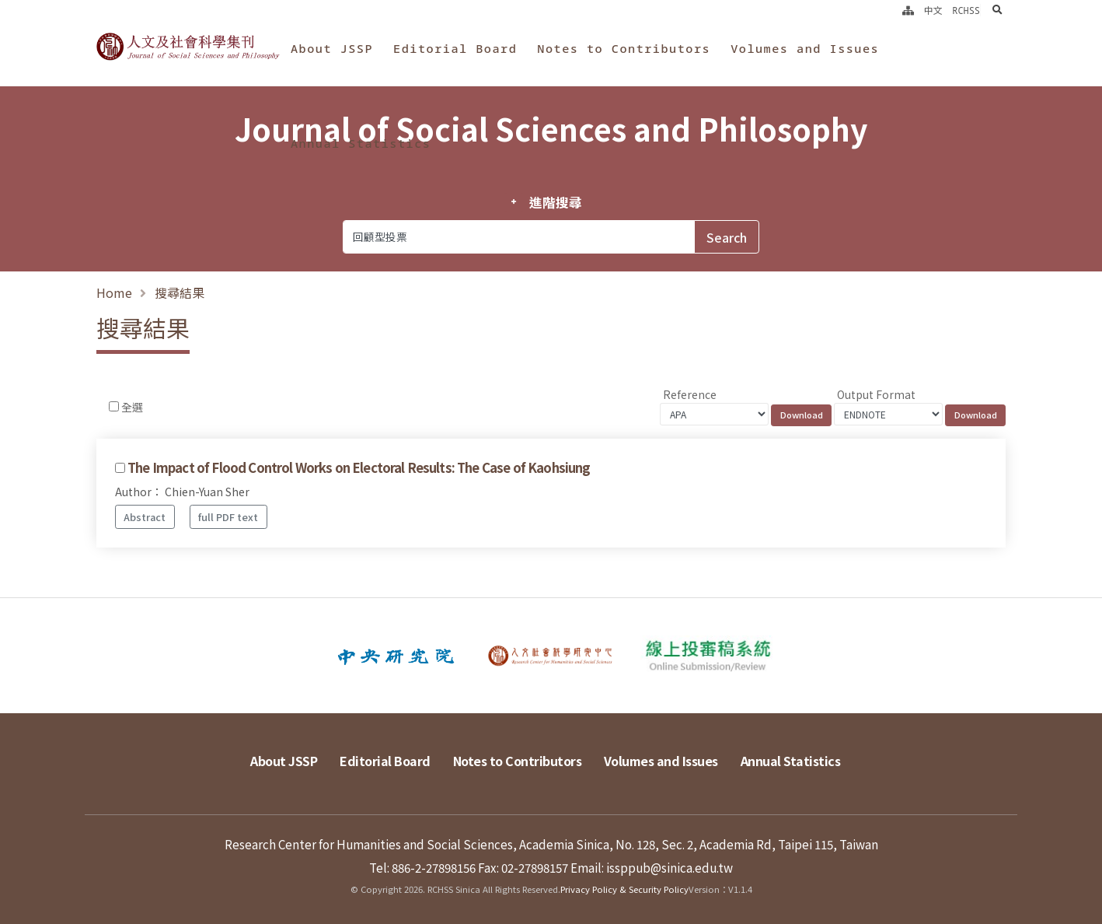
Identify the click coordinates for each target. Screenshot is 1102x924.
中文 (933, 10)
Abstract (145, 516)
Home (114, 292)
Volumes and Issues (805, 48)
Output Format (876, 394)
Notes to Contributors (623, 48)
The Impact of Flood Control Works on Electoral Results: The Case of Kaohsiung (358, 467)
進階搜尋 (555, 202)
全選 (132, 407)
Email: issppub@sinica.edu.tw (651, 867)
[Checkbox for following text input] (114, 406)
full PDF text (228, 516)
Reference (690, 394)
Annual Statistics (361, 143)
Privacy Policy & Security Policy (624, 889)
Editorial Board (455, 48)
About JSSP (332, 48)
